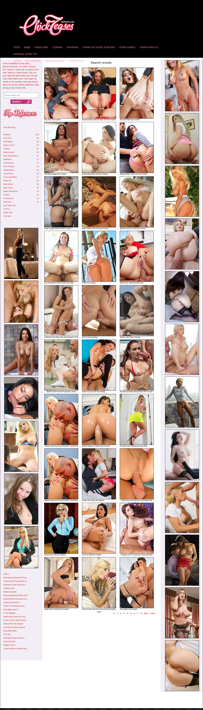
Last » (153, 613)
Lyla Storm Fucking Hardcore (14, 627)
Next (146, 613)
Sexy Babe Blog (10, 127)
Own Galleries (54, 60)
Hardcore (41, 47)
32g (30, 72)
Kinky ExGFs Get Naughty (13, 624)
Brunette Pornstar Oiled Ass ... (15, 638)
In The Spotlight (9, 613)
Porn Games (127, 47)
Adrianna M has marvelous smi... (16, 599)
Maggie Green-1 (10, 645)
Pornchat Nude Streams (99, 47)
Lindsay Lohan (9, 588)
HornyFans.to (149, 47)
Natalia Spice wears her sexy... (15, 617)
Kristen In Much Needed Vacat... (16, 620)
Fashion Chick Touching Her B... (16, 581)
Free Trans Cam (10, 205)
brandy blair (20, 88)
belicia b (11, 72)
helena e (11, 69)
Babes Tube (8, 213)
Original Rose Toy (25, 54)
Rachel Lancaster (10, 592)
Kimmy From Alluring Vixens (14, 606)
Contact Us (76, 60)
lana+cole (20, 69)
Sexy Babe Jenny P (11, 610)
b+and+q (30, 69)
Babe (27, 47)
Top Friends (33, 60)
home (17, 60)
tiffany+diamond (26, 85)
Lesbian (57, 47)
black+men (18, 79)
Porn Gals (7, 216)
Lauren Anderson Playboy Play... (16, 649)
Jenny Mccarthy (9, 641)
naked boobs (22, 72)
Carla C (6, 574)
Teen (16, 47)
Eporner (72, 47)
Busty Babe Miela (10, 631)
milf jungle (28, 79)
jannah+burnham (10, 66)
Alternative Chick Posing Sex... (15, 585)
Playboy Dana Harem (12, 602)
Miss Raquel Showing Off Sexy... (16, 578)
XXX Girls (7, 634)
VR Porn (7, 209)
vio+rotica (23, 66)
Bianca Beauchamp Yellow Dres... (16, 595)
